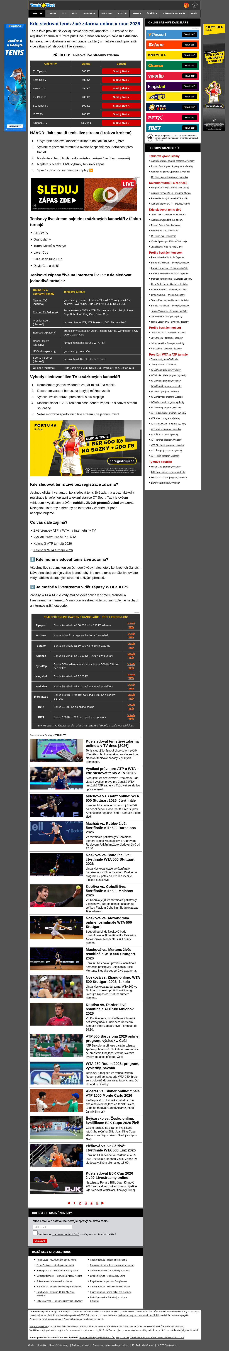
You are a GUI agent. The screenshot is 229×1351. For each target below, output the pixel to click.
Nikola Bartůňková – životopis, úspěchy (170, 322)
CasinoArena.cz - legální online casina (108, 1260)
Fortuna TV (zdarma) (45, 312)
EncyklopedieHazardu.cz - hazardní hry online (112, 1265)
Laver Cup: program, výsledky (165, 483)
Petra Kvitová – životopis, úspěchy (167, 257)
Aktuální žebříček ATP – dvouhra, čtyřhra (170, 204)
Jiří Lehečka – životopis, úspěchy (167, 338)
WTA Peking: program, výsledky (166, 407)
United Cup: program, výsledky (166, 466)
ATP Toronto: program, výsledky (166, 440)
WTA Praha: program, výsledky (166, 370)
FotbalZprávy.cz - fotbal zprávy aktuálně (55, 1265)
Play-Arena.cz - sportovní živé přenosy (108, 1281)
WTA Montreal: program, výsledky (167, 397)
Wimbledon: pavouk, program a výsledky (170, 172)
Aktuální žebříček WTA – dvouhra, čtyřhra (171, 193)
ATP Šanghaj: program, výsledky (166, 450)
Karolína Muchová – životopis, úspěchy (169, 268)
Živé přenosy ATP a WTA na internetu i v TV (64, 530)
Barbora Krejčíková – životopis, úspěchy (170, 262)
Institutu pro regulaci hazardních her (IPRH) (138, 1315)
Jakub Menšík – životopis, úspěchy (167, 343)
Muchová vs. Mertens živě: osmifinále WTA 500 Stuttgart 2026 (110, 954)
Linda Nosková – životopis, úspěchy (168, 295)
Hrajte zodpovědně (39, 1326)
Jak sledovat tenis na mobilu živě (166, 247)
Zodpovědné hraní (38, 1319)
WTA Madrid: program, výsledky (166, 386)
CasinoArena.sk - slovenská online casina (110, 1286)
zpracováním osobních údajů (65, 1234)
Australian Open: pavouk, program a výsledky (172, 161)
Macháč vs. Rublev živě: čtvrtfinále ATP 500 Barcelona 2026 (111, 828)
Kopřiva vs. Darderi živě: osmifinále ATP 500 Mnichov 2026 (110, 1009)
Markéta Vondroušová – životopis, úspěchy (171, 279)
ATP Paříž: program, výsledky (165, 456)
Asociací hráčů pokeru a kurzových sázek (83, 1319)
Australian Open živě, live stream (166, 220)
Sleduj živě (120, 71)
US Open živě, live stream (163, 236)
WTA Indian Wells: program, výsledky (169, 375)
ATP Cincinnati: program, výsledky (167, 445)
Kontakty (42, 1345)
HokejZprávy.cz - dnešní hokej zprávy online (57, 1270)
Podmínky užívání (80, 1345)
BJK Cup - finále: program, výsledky (168, 472)
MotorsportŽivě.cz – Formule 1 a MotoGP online (59, 1276)
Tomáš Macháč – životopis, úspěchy (168, 332)
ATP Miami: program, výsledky (165, 418)
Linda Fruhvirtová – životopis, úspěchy (169, 284)
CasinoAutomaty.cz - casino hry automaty (110, 1270)
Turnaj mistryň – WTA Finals (164, 359)
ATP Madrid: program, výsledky (166, 429)
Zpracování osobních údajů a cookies (110, 1345)
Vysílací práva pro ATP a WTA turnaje (169, 241)
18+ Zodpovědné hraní (143, 1345)
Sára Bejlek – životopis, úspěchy (166, 316)
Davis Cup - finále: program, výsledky (169, 477)
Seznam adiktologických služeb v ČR (97, 1337)
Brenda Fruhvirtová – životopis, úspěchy (170, 305)
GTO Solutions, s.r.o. (170, 1345)
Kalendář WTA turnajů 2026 (53, 550)
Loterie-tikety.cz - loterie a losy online (107, 1276)
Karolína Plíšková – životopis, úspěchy (169, 273)
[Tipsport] (15, 130)
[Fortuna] (214, 130)
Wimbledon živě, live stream (164, 230)
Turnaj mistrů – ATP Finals (163, 364)
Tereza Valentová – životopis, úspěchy (169, 311)
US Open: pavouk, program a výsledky (169, 177)
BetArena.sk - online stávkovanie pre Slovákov (58, 1286)
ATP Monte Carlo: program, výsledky (168, 424)
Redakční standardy (59, 1345)
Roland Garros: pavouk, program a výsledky (172, 166)
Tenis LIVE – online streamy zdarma (168, 214)
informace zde (91, 1330)
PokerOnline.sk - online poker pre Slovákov (110, 1292)
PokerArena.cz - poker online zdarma (54, 1281)
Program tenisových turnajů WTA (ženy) (170, 187)
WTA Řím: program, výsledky (165, 391)
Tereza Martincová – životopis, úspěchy (170, 300)
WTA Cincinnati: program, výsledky (167, 402)
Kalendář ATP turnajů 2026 (52, 543)
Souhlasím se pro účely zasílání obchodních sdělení (77, 1234)
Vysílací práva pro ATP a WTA (54, 537)
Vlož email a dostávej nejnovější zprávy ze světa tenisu (71, 1221)
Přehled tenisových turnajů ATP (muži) (169, 198)
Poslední (103, 1203)
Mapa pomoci (122, 1337)
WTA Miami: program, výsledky (166, 381)
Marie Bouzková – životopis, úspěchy (168, 289)
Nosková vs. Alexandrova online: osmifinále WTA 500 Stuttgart (109, 922)
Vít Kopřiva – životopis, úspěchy (166, 348)
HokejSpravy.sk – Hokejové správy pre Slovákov (59, 1301)
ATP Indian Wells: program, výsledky (168, 413)
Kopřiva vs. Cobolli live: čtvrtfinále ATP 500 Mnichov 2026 (109, 891)
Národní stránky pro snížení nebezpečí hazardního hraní (157, 1337)
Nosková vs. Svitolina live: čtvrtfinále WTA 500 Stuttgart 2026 (110, 859)
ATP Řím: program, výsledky (164, 434)
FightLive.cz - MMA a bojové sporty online (56, 1260)
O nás (31, 1345)
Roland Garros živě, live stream (166, 225)
